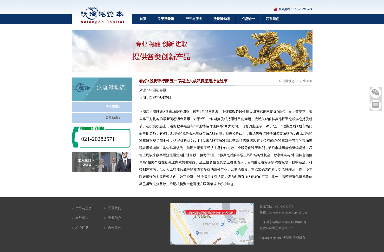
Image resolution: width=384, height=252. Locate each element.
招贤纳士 (248, 19)
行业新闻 (306, 81)
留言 (376, 105)
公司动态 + (113, 118)
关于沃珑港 (165, 19)
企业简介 (114, 218)
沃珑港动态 (221, 19)
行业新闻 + (113, 107)
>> (295, 81)
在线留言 (82, 218)
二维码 (376, 93)
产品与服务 (193, 19)
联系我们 (272, 19)
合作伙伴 (114, 228)
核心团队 (82, 228)
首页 (143, 19)
